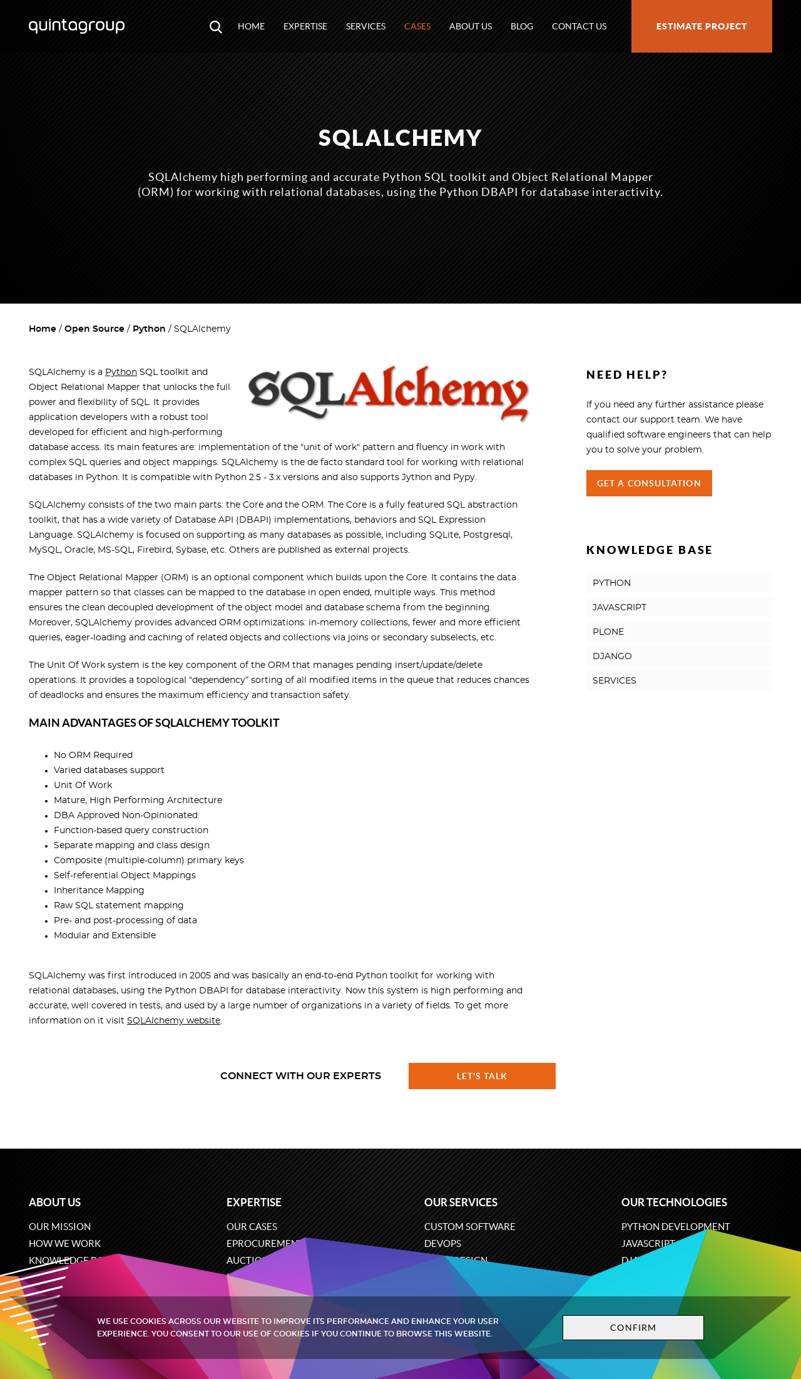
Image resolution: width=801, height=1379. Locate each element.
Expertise (305, 26)
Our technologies (674, 1202)
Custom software (470, 1226)
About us (470, 26)
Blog (522, 26)
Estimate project (701, 26)
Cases (417, 26)
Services (365, 26)
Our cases (252, 1226)
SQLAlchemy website (173, 1021)
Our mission (60, 1226)
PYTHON (612, 583)
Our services (460, 1202)
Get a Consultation (649, 483)
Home (251, 26)
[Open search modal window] (215, 26)
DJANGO (612, 656)
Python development (675, 1226)
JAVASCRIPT (619, 607)
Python (149, 329)
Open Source (94, 329)
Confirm (633, 1328)
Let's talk (482, 1076)
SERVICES (614, 681)
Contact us (579, 26)
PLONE (608, 632)
